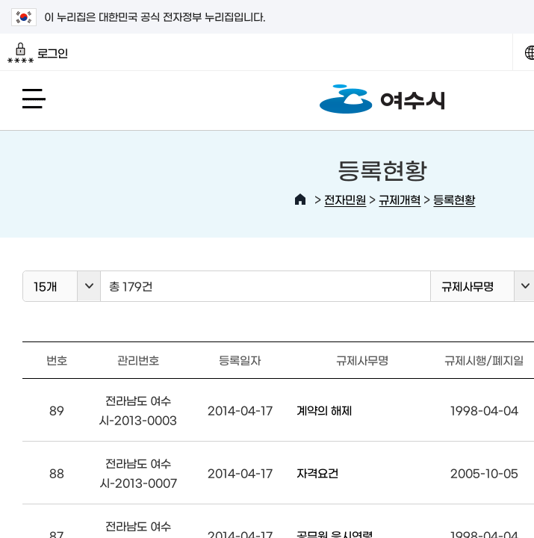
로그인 (37, 53)
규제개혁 (399, 199)
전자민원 (345, 199)
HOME (300, 199)
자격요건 (317, 472)
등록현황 (454, 199)
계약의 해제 (324, 409)
